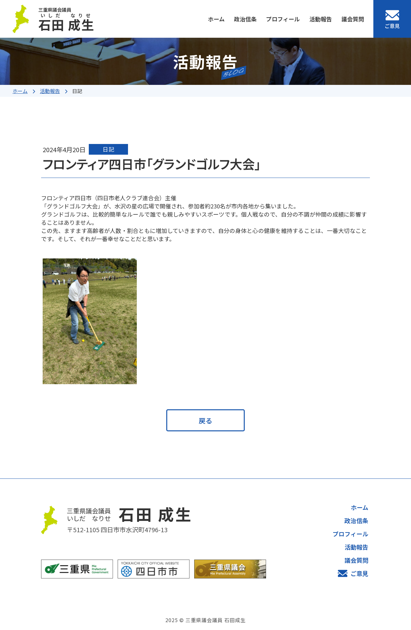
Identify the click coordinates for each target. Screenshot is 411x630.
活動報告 (320, 19)
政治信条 (245, 19)
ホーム (216, 19)
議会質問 (352, 19)
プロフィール (283, 19)
